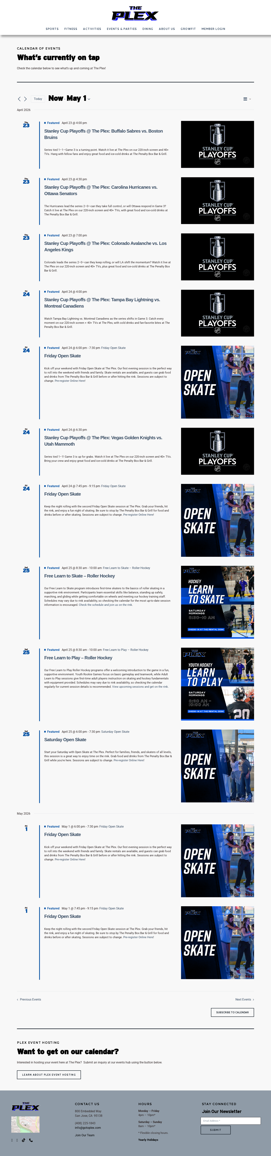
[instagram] (17, 1140)
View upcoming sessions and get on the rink (140, 686)
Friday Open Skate (62, 355)
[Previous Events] (19, 99)
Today (38, 99)
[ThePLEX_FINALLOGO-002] (135, 7)
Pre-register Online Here (70, 381)
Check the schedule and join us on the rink (105, 605)
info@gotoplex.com (88, 1128)
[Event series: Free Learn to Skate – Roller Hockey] (126, 568)
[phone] (31, 1140)
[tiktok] (23, 1140)
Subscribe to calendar (232, 1012)
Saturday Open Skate (65, 739)
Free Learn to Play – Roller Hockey (78, 657)
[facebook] (12, 1140)
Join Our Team (84, 1135)
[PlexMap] (25, 1117)
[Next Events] (25, 99)
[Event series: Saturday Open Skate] (115, 731)
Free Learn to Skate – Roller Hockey (79, 575)
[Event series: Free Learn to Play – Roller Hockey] (125, 650)
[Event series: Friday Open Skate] (113, 348)
